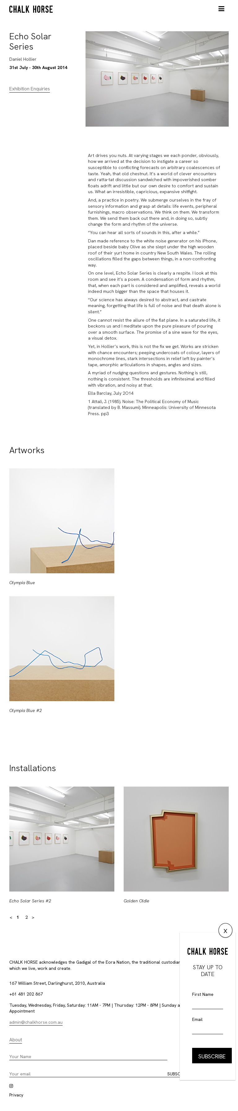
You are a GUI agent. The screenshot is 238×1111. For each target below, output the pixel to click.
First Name (203, 994)
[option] (62, 596)
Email (197, 1019)
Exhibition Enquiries (29, 89)
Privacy (16, 1095)
